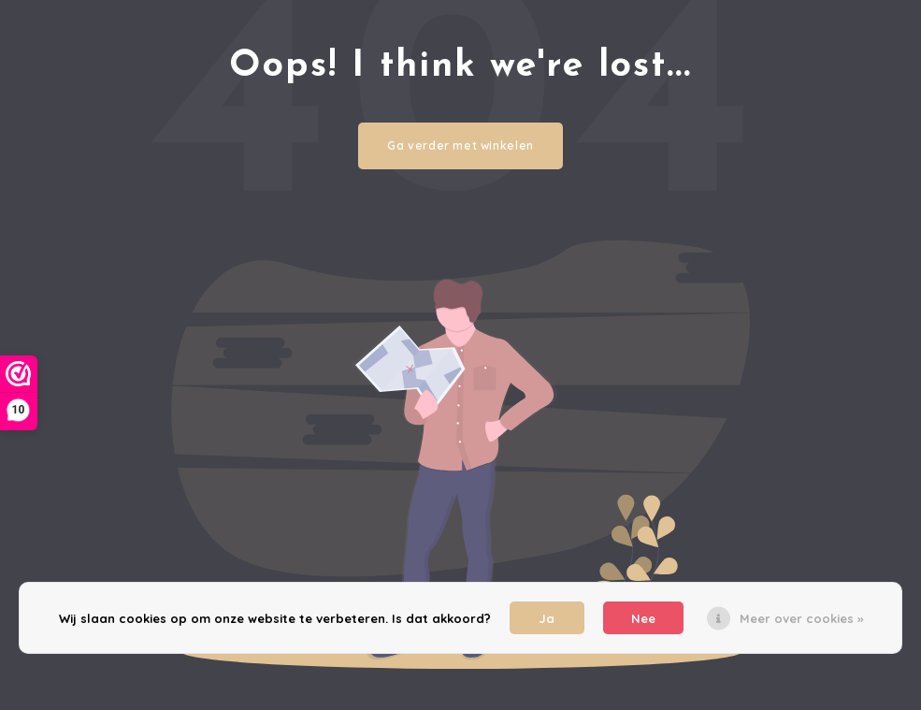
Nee (643, 618)
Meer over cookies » (801, 618)
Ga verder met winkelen (460, 145)
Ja (546, 618)
